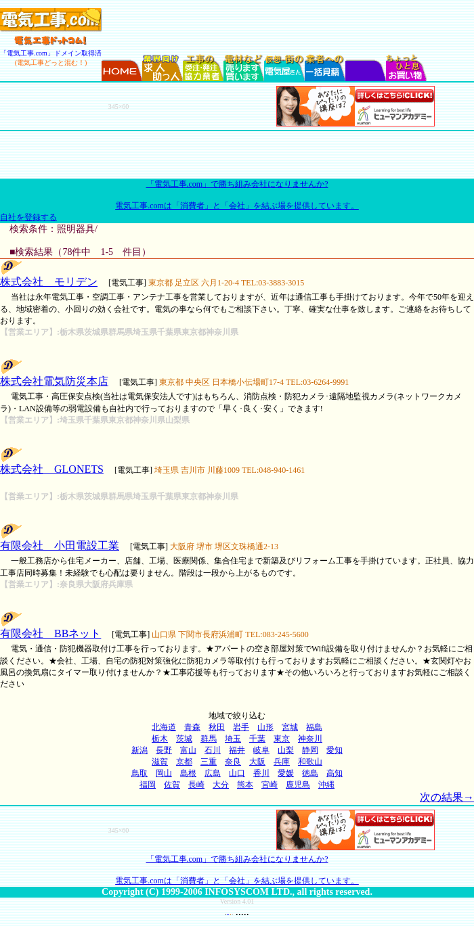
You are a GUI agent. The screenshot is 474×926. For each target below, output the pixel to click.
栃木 (160, 738)
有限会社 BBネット (50, 633)
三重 (208, 761)
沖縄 (326, 784)
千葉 (257, 738)
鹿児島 (298, 784)
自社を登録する (28, 217)
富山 (188, 750)
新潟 (139, 750)
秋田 (217, 727)
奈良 (233, 761)
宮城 (290, 727)
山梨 (286, 750)
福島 (314, 727)
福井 (237, 750)
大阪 (257, 761)
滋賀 (160, 761)
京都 (184, 761)
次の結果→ (447, 797)
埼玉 (233, 738)
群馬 (208, 738)
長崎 (196, 784)
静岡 (310, 750)
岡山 (164, 773)
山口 (237, 773)
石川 (212, 750)
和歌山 (310, 761)
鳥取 (139, 773)
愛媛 (286, 773)
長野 (164, 750)
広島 (212, 773)
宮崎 (269, 784)
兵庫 (282, 761)
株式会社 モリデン (49, 281)
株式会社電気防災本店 (54, 381)
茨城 (184, 738)
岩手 (241, 727)
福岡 (147, 784)
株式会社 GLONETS (52, 469)
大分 (221, 784)
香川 (261, 773)
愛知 (334, 750)
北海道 (164, 727)
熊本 (245, 784)
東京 (282, 738)
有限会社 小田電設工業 (59, 545)
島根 (188, 773)
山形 (265, 727)
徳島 (310, 773)
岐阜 (261, 750)
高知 (334, 773)
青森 (192, 727)
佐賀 (172, 784)
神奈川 (310, 738)
